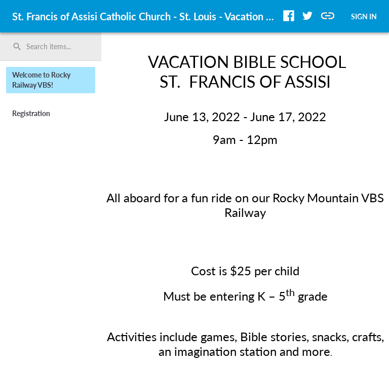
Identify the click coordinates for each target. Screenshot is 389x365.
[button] (288, 15)
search (17, 47)
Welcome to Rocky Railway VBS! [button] (41, 79)
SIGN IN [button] (364, 16)
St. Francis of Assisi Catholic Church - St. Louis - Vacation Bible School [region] (145, 16)
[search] (50, 46)
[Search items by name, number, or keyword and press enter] (54, 47)
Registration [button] (31, 113)
